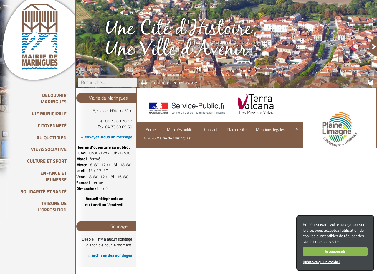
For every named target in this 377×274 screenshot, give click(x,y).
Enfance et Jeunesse (53, 176)
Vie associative (49, 149)
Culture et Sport (47, 160)
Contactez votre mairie (174, 82)
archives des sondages (112, 255)
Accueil (152, 129)
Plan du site (237, 129)
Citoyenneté (52, 125)
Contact (210, 129)
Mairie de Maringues (173, 138)
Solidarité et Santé (44, 191)
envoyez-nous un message (108, 137)
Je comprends (335, 251)
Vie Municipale (49, 113)
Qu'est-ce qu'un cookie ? (321, 262)
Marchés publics (181, 129)
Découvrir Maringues (54, 98)
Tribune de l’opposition (52, 206)
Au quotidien (52, 137)
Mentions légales (270, 129)
